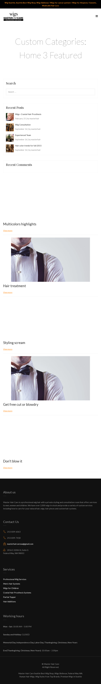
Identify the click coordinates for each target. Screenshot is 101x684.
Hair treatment (14, 286)
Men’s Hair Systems (11, 584)
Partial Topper (9, 597)
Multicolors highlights (19, 224)
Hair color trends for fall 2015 (28, 145)
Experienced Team (23, 135)
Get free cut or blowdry (20, 404)
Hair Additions (9, 601)
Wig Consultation (23, 124)
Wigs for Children (11, 588)
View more (7, 230)
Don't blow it (12, 461)
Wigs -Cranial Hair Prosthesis (28, 114)
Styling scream (14, 343)
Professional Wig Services (14, 579)
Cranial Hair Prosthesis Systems (17, 592)
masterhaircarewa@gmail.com (20, 544)
